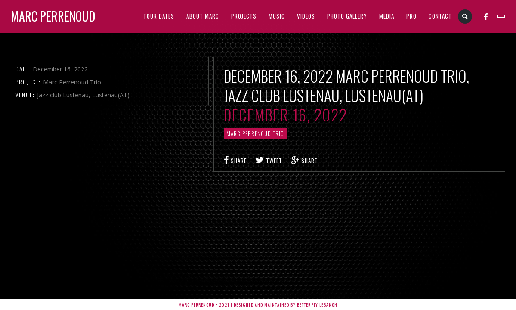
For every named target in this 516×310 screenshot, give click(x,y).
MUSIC (277, 16)
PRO (411, 16)
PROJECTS (243, 16)
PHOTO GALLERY (347, 16)
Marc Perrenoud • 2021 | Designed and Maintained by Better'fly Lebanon (258, 304)
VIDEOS (306, 16)
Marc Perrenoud (53, 16)
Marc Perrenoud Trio (255, 133)
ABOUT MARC (202, 16)
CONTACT (440, 16)
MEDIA (386, 16)
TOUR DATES (158, 16)
